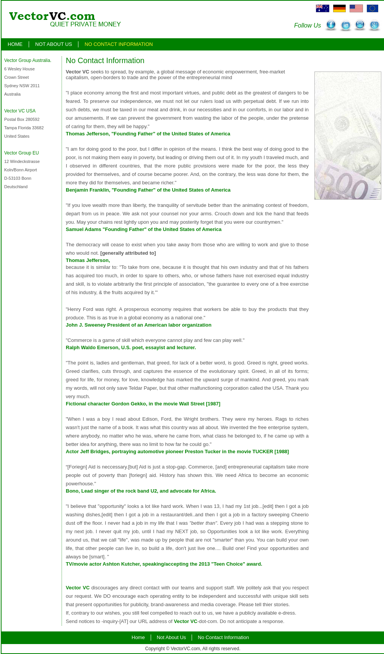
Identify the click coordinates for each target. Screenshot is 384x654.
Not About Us (53, 44)
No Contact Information (119, 44)
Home (15, 44)
